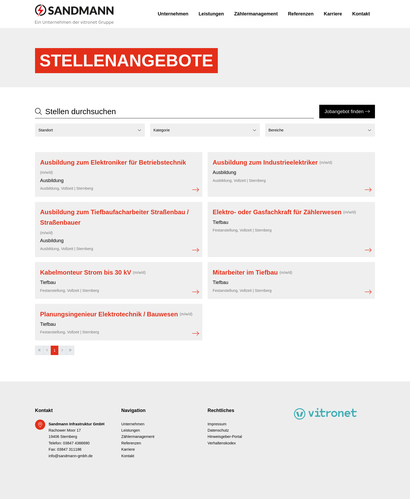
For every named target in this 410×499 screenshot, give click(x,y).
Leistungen (211, 13)
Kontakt (361, 13)
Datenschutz (218, 430)
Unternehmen (173, 13)
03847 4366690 (76, 443)
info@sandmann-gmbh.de (71, 456)
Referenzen (301, 13)
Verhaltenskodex (222, 443)
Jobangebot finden (347, 111)
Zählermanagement (256, 13)
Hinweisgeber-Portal (225, 436)
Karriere (333, 13)
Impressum (217, 424)
